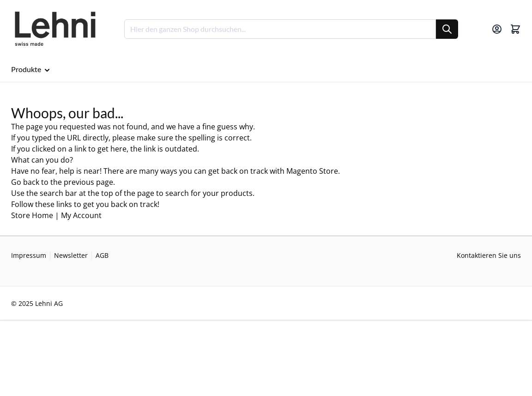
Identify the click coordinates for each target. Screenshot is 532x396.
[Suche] (447, 29)
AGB (102, 255)
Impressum (28, 255)
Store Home (32, 215)
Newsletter (71, 255)
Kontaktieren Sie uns (489, 255)
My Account (81, 215)
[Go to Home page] (54, 29)
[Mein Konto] (496, 29)
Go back (25, 182)
